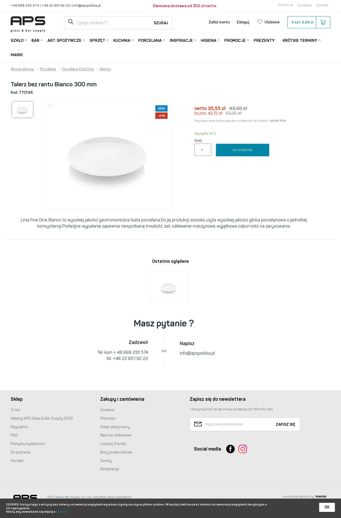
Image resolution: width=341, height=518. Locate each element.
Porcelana (150, 40)
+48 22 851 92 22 (56, 5)
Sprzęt (97, 40)
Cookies (62, 511)
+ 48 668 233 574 (130, 352)
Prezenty (264, 40)
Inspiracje (181, 40)
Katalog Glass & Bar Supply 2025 (42, 418)
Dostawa (305, 5)
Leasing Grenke (113, 444)
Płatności (108, 418)
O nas (15, 410)
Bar (35, 40)
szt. (308, 22)
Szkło (17, 40)
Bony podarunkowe (116, 452)
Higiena (208, 40)
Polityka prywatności (28, 444)
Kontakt (322, 5)
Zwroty (106, 461)
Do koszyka (242, 150)
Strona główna (22, 69)
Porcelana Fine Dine (78, 69)
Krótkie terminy (300, 40)
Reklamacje (109, 469)
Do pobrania (20, 452)
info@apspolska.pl (86, 5)
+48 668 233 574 (25, 5)
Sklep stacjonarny (115, 427)
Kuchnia (121, 40)
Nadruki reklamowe (116, 435)
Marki (17, 54)
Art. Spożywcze (64, 40)
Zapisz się (285, 424)
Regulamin (19, 427)
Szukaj (161, 23)
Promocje (235, 40)
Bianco (105, 69)
